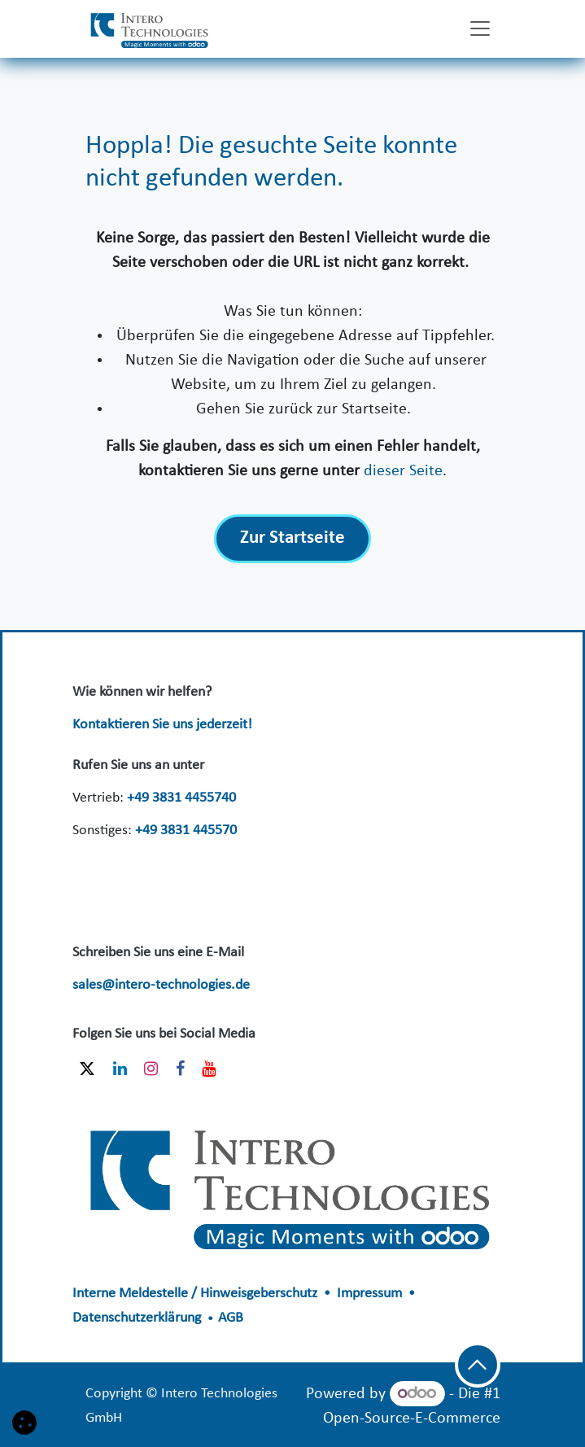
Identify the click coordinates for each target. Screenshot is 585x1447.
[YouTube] (209, 1068)
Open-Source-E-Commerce (411, 1418)
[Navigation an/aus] (480, 28)
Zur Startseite (292, 538)
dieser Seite (403, 471)
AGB (230, 1318)
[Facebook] (180, 1068)
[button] (477, 1365)
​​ (292, 1182)
